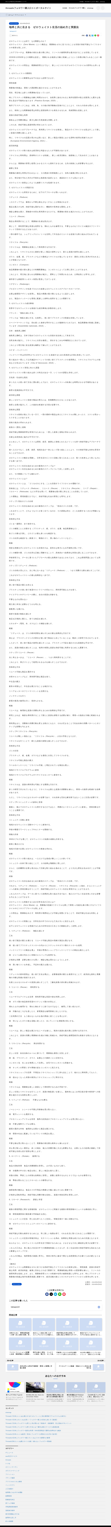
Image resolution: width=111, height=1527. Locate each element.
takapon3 (13, 31)
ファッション (14, 23)
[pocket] (98, 36)
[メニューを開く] (103, 8)
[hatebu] (93, 36)
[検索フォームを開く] (98, 8)
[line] (95, 36)
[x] (90, 36)
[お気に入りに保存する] (13, 35)
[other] (99, 1307)
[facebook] (87, 36)
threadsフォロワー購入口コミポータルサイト (28, 8)
